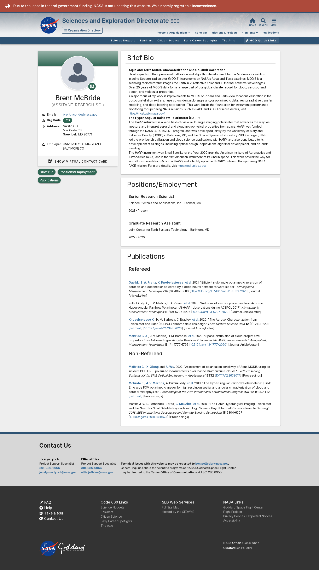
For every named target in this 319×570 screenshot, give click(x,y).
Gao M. (134, 282)
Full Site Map (170, 507)
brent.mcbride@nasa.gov (80, 114)
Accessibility (231, 520)
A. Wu (170, 366)
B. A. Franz (148, 282)
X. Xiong (152, 366)
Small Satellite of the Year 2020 (186, 152)
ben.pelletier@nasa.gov (211, 463)
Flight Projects (233, 511)
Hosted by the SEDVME (178, 511)
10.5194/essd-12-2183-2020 (163, 328)
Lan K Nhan (251, 543)
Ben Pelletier (243, 547)
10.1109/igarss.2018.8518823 (148, 417)
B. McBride (184, 404)
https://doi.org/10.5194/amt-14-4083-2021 (219, 291)
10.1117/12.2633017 (228, 375)
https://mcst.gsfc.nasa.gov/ (146, 113)
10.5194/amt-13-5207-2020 (210, 312)
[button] (82, 30)
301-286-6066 (49, 468)
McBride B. (137, 366)
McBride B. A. (138, 336)
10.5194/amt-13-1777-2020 (208, 344)
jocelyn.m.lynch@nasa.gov (57, 472)
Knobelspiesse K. (142, 319)
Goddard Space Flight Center (243, 507)
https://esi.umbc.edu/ (192, 165)
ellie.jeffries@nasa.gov (97, 472)
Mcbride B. (136, 383)
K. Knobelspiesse (171, 282)
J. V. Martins (155, 383)
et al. (188, 282)
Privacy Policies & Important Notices (247, 516)
